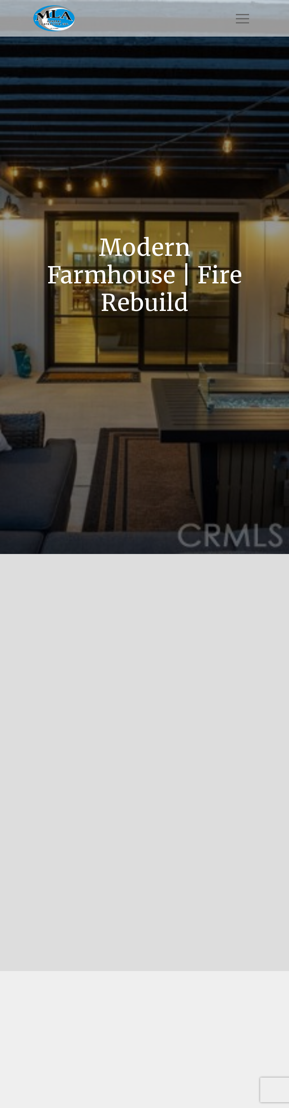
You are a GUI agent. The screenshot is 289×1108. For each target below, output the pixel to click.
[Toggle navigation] (242, 18)
